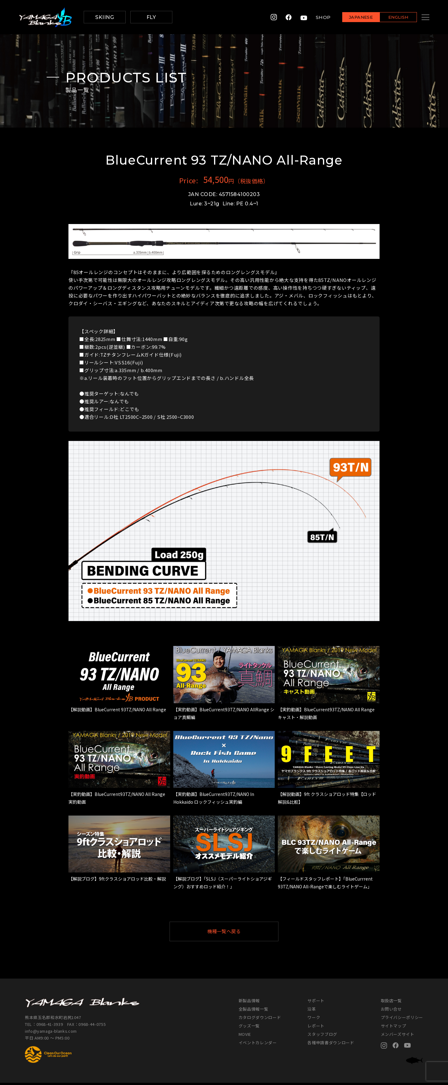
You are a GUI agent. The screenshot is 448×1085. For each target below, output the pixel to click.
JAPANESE (353, 18)
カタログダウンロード (260, 1019)
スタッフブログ (322, 1036)
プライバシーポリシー (402, 1019)
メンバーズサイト (397, 1036)
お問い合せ (391, 1011)
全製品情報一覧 (253, 1011)
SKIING (104, 17)
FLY (151, 17)
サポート (315, 1003)
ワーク (313, 1019)
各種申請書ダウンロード (330, 1045)
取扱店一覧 (391, 1003)
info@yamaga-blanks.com (51, 1033)
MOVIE (245, 1036)
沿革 (311, 1011)
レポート (315, 1028)
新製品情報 (249, 1003)
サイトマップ (393, 1028)
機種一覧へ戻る (239, 932)
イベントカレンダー (258, 1045)
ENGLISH (390, 18)
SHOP (315, 17)
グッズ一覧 (249, 1028)
